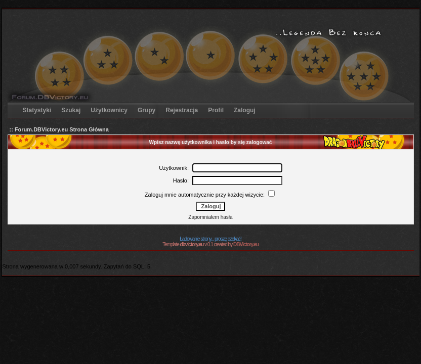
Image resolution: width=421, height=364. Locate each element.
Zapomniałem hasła (210, 217)
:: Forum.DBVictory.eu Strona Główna (59, 129)
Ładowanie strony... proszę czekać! (210, 239)
